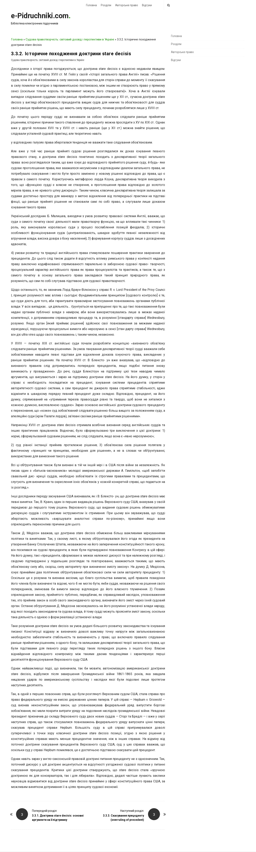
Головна (91, 5)
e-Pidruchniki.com (40, 16)
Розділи (106, 5)
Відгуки (147, 5)
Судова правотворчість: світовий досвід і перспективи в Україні (70, 39)
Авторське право (126, 5)
